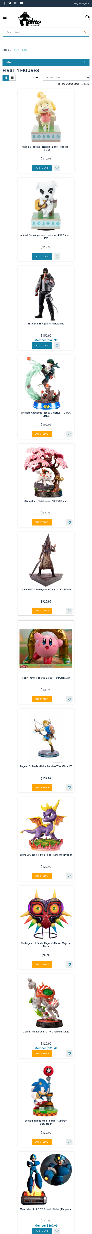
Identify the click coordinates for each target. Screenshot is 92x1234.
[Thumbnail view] (5, 81)
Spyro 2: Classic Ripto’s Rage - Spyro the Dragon (46, 858)
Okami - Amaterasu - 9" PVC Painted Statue (46, 1034)
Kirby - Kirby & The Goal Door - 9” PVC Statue (46, 681)
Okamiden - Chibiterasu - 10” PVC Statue (46, 504)
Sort (35, 80)
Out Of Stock (42, 437)
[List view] (12, 81)
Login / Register (82, 3)
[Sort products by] (66, 81)
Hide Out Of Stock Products (73, 87)
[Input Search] (42, 36)
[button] (57, 171)
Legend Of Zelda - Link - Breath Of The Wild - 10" (46, 769)
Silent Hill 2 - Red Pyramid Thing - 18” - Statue (46, 592)
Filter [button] (46, 65)
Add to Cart (42, 171)
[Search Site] (85, 36)
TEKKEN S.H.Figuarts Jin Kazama (46, 326)
